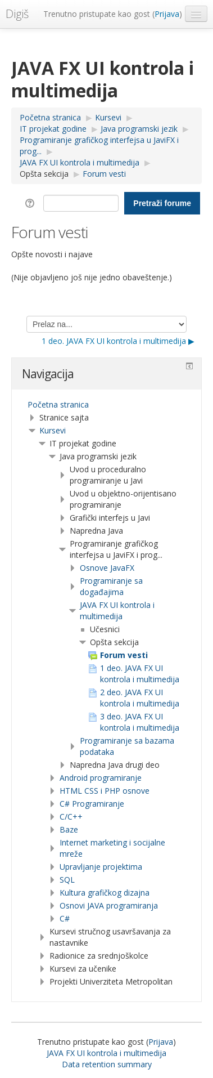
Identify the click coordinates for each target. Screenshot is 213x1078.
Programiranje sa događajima (111, 586)
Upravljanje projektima (101, 866)
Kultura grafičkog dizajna (104, 892)
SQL (67, 879)
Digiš (17, 13)
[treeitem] (106, 404)
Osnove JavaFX (107, 567)
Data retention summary (107, 1064)
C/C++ (71, 816)
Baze (69, 829)
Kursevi (52, 430)
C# (65, 918)
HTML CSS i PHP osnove (104, 790)
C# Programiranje (92, 803)
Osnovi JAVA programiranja (109, 905)
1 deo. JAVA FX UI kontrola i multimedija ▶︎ (118, 341)
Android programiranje (101, 777)
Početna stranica (58, 404)
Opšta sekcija (44, 173)
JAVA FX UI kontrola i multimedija (117, 610)
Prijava (167, 13)
